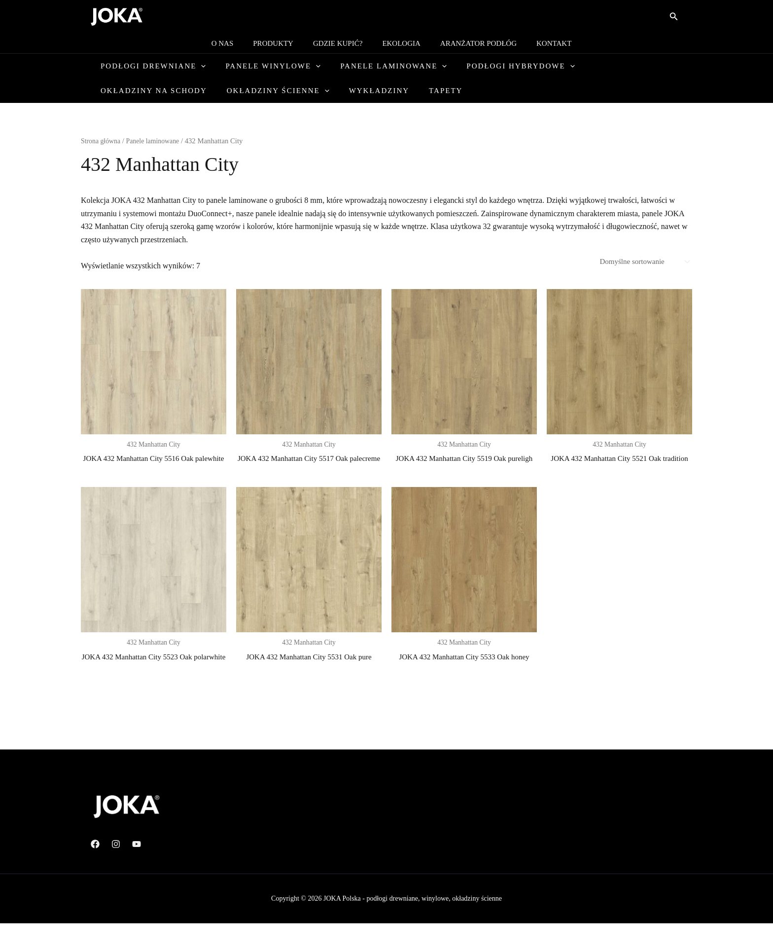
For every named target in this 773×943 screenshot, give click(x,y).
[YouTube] (136, 863)
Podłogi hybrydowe (503, 66)
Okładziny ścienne (155, 90)
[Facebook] (95, 863)
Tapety (308, 91)
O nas (235, 43)
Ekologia (399, 43)
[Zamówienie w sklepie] (641, 262)
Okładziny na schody (623, 66)
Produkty (280, 43)
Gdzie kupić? (340, 43)
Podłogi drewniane (156, 66)
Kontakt (541, 43)
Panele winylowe (268, 66)
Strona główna (102, 141)
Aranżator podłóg (471, 43)
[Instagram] (115, 863)
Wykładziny (249, 91)
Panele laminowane (382, 66)
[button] (673, 16)
